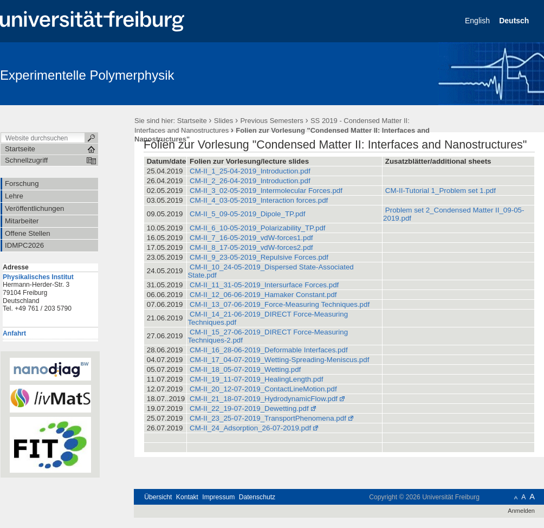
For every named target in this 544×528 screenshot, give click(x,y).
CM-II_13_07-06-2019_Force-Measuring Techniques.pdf (280, 304)
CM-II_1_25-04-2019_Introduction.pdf (250, 171)
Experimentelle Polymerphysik (87, 75)
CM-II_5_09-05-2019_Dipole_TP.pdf (247, 214)
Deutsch (515, 20)
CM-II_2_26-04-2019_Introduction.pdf (250, 181)
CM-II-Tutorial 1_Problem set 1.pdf (440, 190)
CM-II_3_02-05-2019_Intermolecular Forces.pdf (266, 190)
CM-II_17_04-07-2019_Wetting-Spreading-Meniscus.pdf (279, 360)
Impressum (218, 497)
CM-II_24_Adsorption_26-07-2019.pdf (250, 428)
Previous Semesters (271, 121)
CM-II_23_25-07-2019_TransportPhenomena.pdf (268, 418)
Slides (223, 121)
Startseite (192, 121)
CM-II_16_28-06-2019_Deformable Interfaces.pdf (269, 350)
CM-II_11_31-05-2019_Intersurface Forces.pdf (264, 285)
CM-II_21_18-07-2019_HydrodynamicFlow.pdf (264, 399)
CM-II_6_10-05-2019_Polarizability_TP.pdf (257, 228)
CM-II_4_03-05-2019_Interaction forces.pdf (259, 200)
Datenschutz (257, 497)
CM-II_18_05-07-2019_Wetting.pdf (245, 369)
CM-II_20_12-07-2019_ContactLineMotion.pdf (263, 389)
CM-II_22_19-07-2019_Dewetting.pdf (249, 408)
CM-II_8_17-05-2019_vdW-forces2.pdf (251, 247)
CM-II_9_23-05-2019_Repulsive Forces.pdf (259, 257)
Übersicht (158, 497)
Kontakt (187, 497)
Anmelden (521, 510)
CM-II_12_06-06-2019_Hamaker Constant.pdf (263, 295)
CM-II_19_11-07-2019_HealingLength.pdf (256, 379)
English (478, 20)
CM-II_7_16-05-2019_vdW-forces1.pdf (251, 238)
